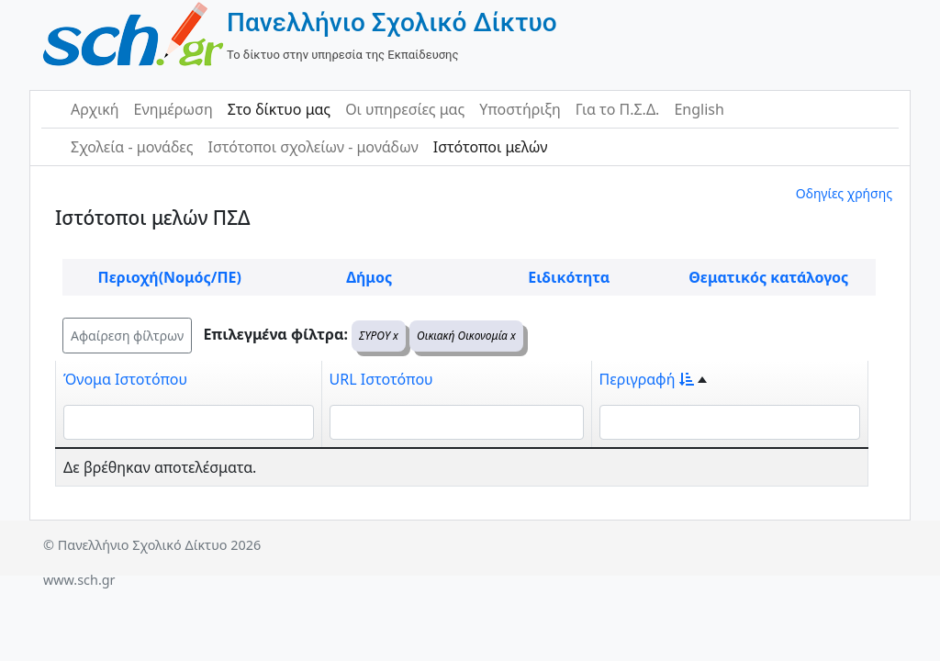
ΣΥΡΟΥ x (378, 335)
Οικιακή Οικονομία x (466, 335)
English (698, 109)
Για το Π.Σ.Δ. (618, 109)
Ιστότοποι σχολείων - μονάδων (312, 147)
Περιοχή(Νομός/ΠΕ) (169, 277)
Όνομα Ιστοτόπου (125, 379)
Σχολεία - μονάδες (132, 147)
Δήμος (369, 277)
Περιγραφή (647, 379)
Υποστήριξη (520, 109)
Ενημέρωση (173, 109)
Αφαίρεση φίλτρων (127, 335)
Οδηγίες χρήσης (844, 193)
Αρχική (95, 109)
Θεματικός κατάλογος (768, 277)
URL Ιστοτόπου (381, 379)
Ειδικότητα (569, 277)
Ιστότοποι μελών (490, 147)
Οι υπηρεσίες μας (404, 109)
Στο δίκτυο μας (279, 109)
